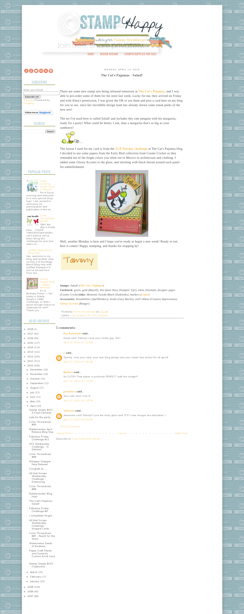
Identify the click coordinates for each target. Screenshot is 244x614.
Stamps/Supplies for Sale (140, 54)
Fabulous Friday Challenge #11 (39, 438)
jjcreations (69, 391)
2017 (30, 333)
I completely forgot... (41, 515)
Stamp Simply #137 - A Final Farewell (41, 411)
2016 (30, 338)
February (36, 576)
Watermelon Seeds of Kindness (40, 545)
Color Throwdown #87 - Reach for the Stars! (42, 536)
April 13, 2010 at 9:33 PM (78, 419)
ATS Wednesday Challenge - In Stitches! (39, 446)
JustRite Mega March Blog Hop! (40, 251)
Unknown (69, 410)
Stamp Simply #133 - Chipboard (41, 565)
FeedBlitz (29, 103)
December (36, 369)
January (35, 581)
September (37, 383)
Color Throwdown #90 (40, 423)
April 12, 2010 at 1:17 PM (78, 381)
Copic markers (78, 315)
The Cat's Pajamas (97, 315)
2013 (30, 351)
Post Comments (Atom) (86, 438)
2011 (30, 361)
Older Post (181, 433)
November (36, 374)
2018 (30, 329)
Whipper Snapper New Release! (40, 463)
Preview (28, 100)
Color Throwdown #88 (40, 488)
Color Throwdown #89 (40, 455)
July (32, 392)
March (34, 572)
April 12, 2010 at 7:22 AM (78, 342)
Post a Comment (70, 426)
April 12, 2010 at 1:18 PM (78, 400)
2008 (30, 591)
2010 (30, 365)
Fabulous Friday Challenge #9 (39, 510)
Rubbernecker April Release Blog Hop (41, 431)
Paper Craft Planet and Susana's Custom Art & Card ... (42, 554)
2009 (30, 586)
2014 (30, 347)
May (33, 401)
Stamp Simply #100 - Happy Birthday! (47, 283)
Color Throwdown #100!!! (47, 218)
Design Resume (109, 54)
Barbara (68, 372)
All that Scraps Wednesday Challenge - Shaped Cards (39, 524)
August (34, 387)
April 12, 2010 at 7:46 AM (78, 361)
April (33, 405)
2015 (30, 342)
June (33, 396)
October (35, 378)
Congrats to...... (38, 468)
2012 (30, 356)
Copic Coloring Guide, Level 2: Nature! (47, 185)
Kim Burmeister (72, 333)
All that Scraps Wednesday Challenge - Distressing (38, 477)
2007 (30, 596)
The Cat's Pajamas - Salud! (41, 502)
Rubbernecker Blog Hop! (40, 495)
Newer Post (64, 433)
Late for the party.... (40, 417)
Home (91, 54)
